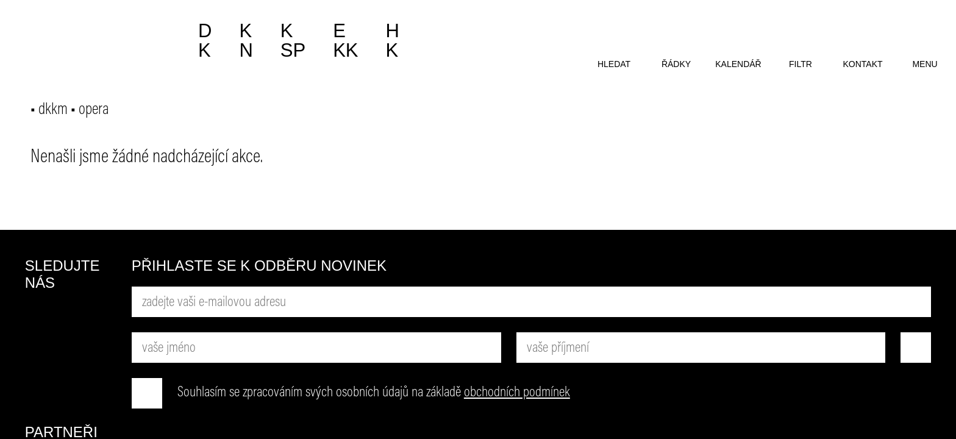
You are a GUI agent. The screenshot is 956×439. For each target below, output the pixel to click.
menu (924, 64)
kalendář (738, 64)
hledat (614, 64)
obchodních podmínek (517, 392)
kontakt (862, 64)
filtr (800, 64)
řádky (676, 64)
